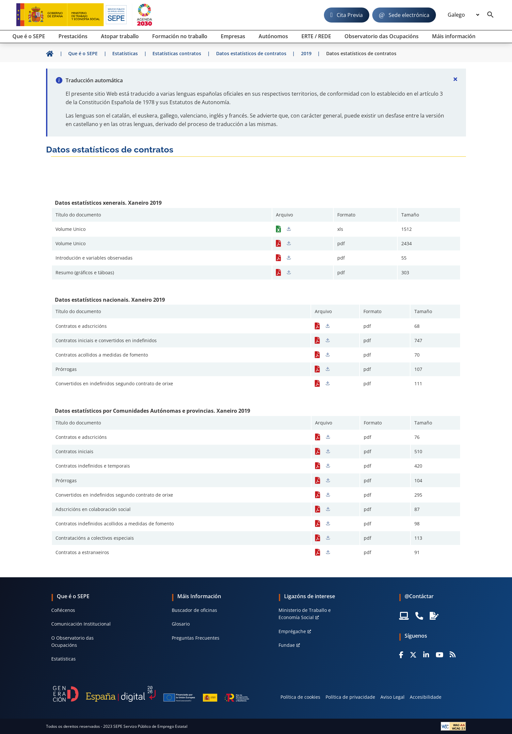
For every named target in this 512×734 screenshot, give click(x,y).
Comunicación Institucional (81, 624)
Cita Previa (350, 15)
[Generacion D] (151, 694)
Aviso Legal (392, 697)
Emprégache (292, 631)
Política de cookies (300, 697)
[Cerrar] (455, 79)
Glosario (181, 624)
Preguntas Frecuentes (195, 638)
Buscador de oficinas (194, 610)
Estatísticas (63, 659)
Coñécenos (63, 610)
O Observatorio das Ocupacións (72, 641)
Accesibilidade (425, 697)
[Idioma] (463, 15)
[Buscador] (490, 15)
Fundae (287, 645)
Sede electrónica (409, 15)
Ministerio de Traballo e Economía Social (305, 613)
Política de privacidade (350, 697)
